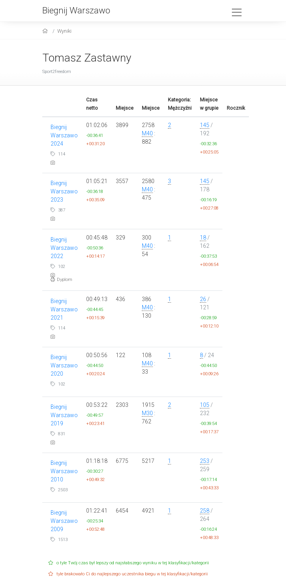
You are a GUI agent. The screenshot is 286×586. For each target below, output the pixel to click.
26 (203, 299)
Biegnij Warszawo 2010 (64, 471)
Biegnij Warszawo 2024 (64, 135)
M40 (147, 133)
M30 (147, 413)
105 (204, 405)
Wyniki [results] (64, 31)
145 (204, 125)
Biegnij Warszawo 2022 (64, 247)
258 (204, 510)
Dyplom (61, 279)
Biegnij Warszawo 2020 (64, 365)
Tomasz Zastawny (86, 57)
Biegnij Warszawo (76, 10)
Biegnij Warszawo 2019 (64, 415)
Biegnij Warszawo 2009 (64, 520)
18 (203, 237)
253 (204, 461)
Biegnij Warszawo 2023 (64, 191)
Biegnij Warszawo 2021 (64, 309)
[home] (46, 31)
